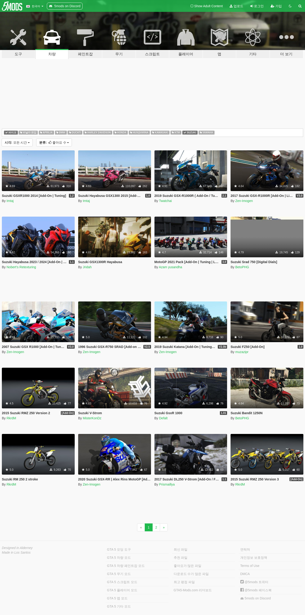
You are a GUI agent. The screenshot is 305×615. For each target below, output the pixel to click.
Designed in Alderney (17, 548)
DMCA (245, 574)
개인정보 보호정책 (253, 557)
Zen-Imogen (244, 201)
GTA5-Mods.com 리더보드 (193, 590)
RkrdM (11, 418)
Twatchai (165, 201)
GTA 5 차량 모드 (119, 557)
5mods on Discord (255, 598)
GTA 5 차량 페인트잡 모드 (125, 566)
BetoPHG (242, 267)
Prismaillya (167, 484)
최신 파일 (181, 549)
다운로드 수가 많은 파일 (191, 574)
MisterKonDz (92, 418)
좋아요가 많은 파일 (188, 566)
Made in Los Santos (16, 552)
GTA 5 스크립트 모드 (122, 582)
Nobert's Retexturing (21, 267)
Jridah (87, 267)
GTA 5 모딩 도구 (119, 549)
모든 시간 (17, 142)
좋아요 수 (54, 142)
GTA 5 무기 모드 (119, 574)
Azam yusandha (170, 267)
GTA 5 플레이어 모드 (122, 590)
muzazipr (241, 352)
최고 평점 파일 (184, 582)
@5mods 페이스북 (256, 590)
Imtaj (9, 201)
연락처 (245, 549)
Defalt (163, 418)
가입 (276, 6)
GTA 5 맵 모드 (117, 598)
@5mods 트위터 (254, 582)
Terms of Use (249, 566)
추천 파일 (181, 557)
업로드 (236, 6)
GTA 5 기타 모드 (119, 606)
